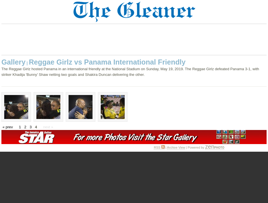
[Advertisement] (134, 39)
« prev (8, 127)
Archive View (176, 147)
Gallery (13, 62)
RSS (159, 147)
